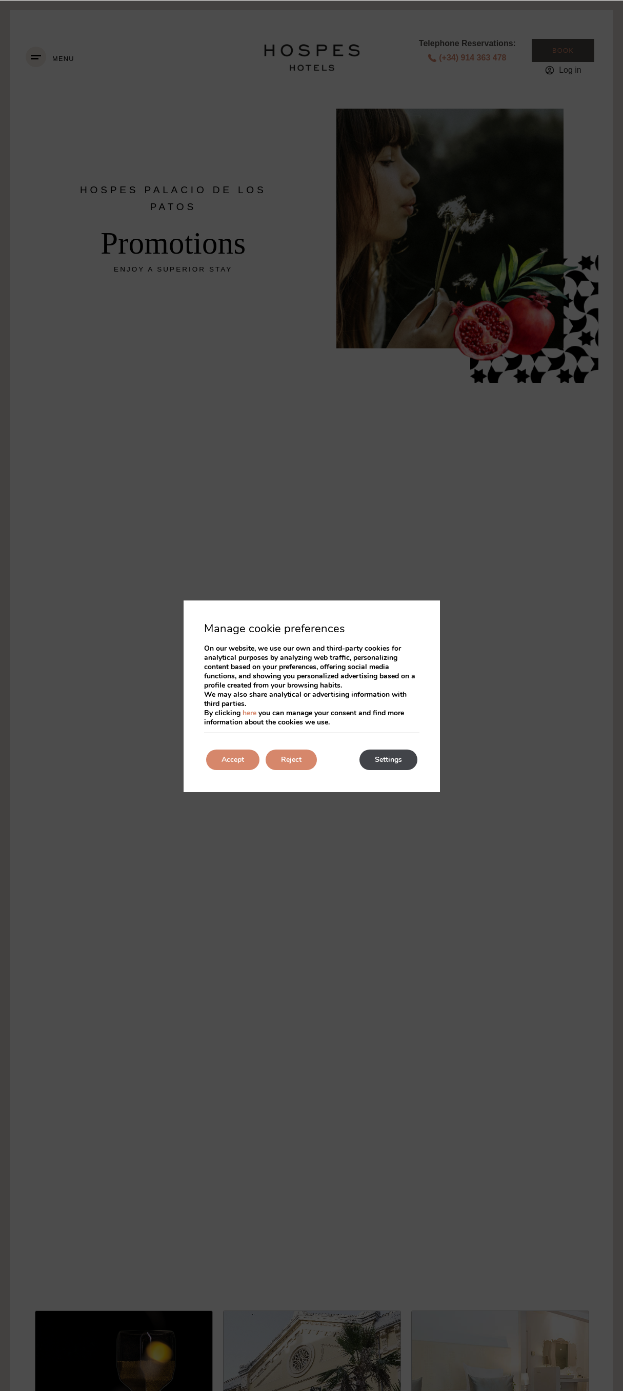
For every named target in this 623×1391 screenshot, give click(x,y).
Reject (291, 759)
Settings (388, 759)
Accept (233, 759)
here (249, 713)
